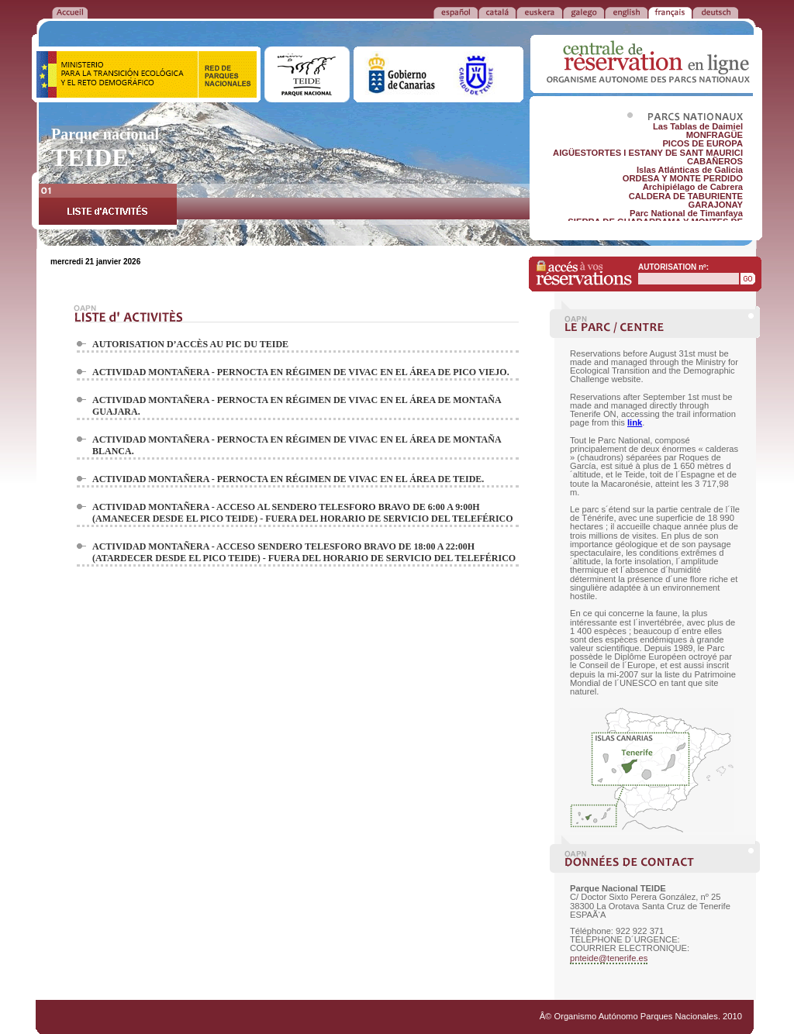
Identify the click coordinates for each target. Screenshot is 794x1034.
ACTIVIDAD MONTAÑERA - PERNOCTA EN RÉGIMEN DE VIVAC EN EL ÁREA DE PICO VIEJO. (300, 372)
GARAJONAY (716, 204)
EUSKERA (539, 12)
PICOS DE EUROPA (702, 143)
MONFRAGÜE (714, 135)
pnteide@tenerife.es (608, 958)
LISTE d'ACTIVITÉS (108, 206)
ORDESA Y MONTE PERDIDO (683, 178)
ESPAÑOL (455, 12)
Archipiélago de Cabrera (693, 186)
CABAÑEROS (715, 161)
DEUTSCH (715, 12)
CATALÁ (497, 12)
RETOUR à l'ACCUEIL (70, 12)
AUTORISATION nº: (673, 267)
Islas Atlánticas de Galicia (690, 169)
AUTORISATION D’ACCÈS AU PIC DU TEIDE (190, 344)
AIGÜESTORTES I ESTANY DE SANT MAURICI (648, 152)
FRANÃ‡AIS (670, 12)
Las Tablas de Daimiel (698, 126)
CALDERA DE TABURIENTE (686, 196)
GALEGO (583, 12)
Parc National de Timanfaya (686, 213)
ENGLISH (626, 12)
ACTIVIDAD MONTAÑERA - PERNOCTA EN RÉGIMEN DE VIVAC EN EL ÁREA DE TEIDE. (288, 479)
